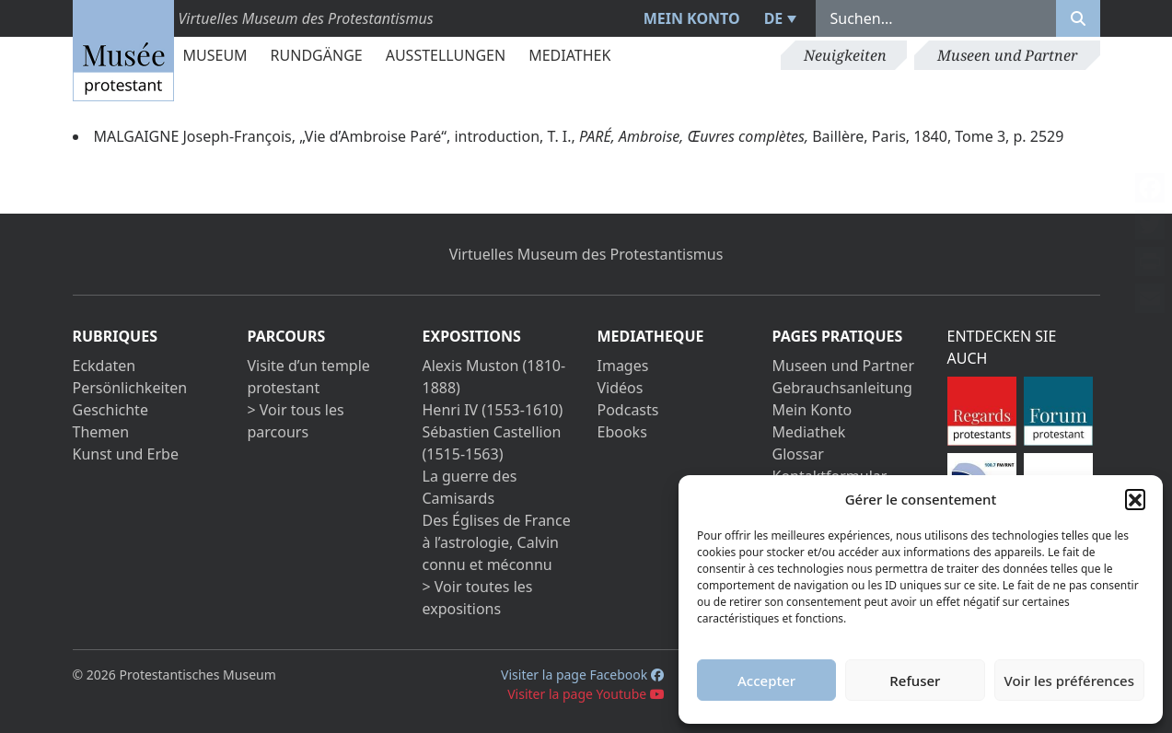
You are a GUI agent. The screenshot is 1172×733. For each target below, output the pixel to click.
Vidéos (621, 388)
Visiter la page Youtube (586, 694)
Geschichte (110, 410)
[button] (1135, 499)
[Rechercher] (1078, 18)
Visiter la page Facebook (582, 674)
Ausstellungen (445, 55)
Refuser (914, 680)
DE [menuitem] (773, 18)
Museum (215, 55)
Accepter (766, 680)
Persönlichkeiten (130, 388)
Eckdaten (104, 365)
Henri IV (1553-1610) (493, 410)
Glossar (798, 454)
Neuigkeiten (845, 55)
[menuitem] (778, 18)
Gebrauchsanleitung (842, 388)
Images (623, 365)
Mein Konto (692, 18)
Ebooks (622, 432)
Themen (101, 432)
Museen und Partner (1007, 55)
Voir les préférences (1069, 680)
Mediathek (569, 55)
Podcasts (628, 410)
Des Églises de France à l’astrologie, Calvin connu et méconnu (497, 542)
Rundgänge (317, 55)
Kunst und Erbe (126, 454)
